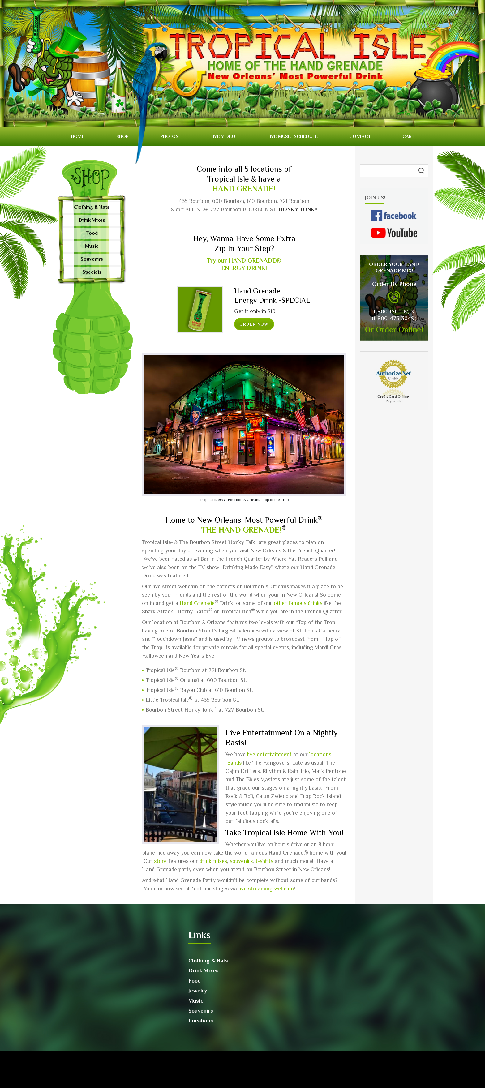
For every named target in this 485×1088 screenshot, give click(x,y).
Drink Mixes (92, 220)
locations (320, 754)
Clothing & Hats (91, 207)
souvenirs (241, 861)
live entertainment (269, 754)
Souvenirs (91, 259)
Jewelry (197, 990)
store (160, 861)
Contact (360, 136)
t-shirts (264, 861)
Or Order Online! (394, 329)
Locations (200, 1020)
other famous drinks (298, 603)
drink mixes (213, 861)
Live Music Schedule (292, 136)
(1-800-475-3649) (394, 318)
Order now (254, 324)
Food (92, 233)
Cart (408, 136)
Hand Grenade (197, 603)
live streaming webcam (266, 888)
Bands (234, 763)
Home (77, 136)
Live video (222, 136)
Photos (169, 136)
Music (92, 246)
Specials (91, 272)
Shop (122, 136)
